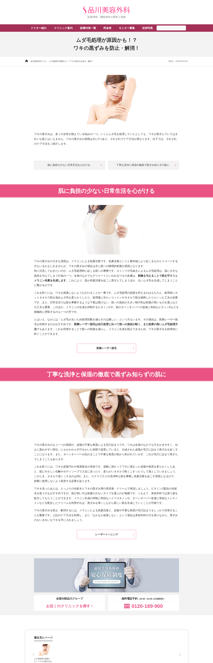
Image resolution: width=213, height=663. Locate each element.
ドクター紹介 (39, 28)
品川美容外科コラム (38, 61)
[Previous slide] (33, 658)
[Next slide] (180, 658)
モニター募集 (127, 28)
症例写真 (147, 28)
